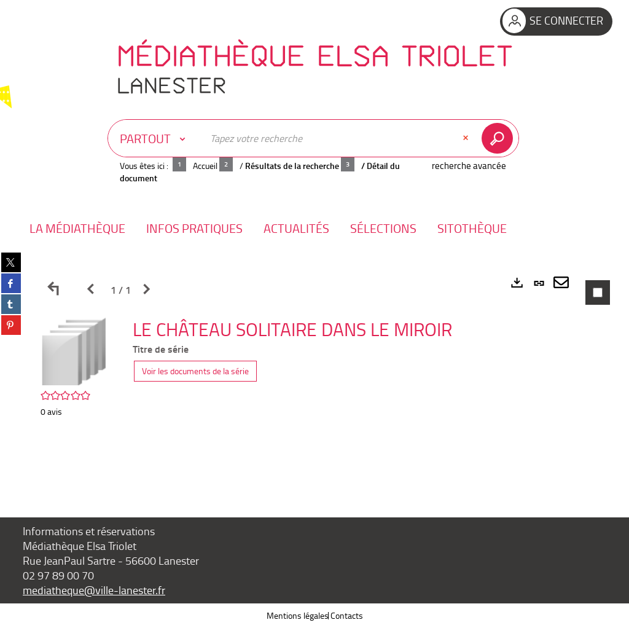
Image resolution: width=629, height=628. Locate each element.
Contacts (346, 615)
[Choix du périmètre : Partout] (155, 138)
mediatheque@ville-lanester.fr (94, 590)
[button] (77, 228)
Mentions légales (298, 615)
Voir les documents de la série (195, 371)
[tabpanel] (314, 371)
